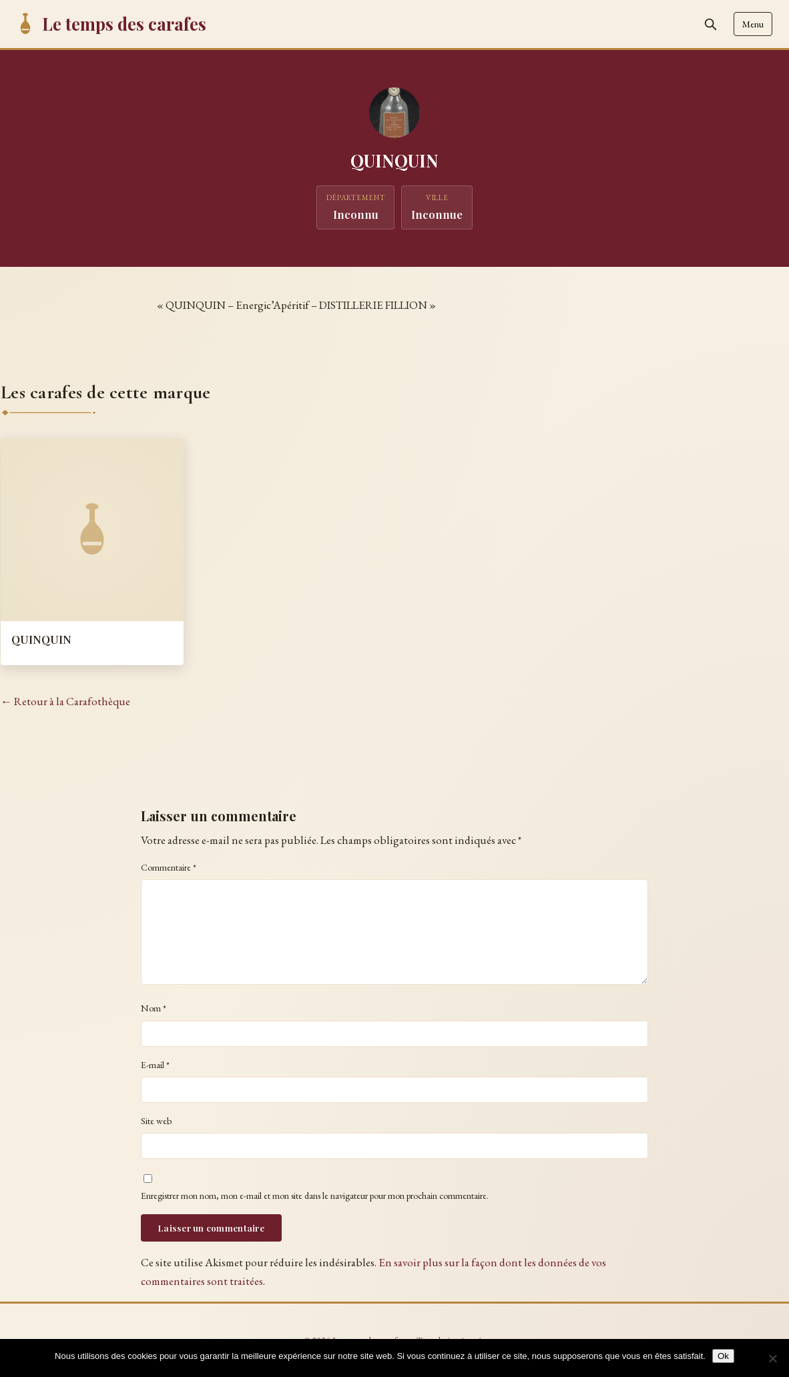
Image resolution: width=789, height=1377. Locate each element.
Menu (753, 24)
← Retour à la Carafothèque (65, 701)
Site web (156, 1121)
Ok (723, 1356)
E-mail (155, 1065)
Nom (153, 1008)
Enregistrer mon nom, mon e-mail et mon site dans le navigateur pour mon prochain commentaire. (315, 1196)
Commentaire (168, 867)
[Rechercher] (710, 24)
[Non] (772, 1358)
